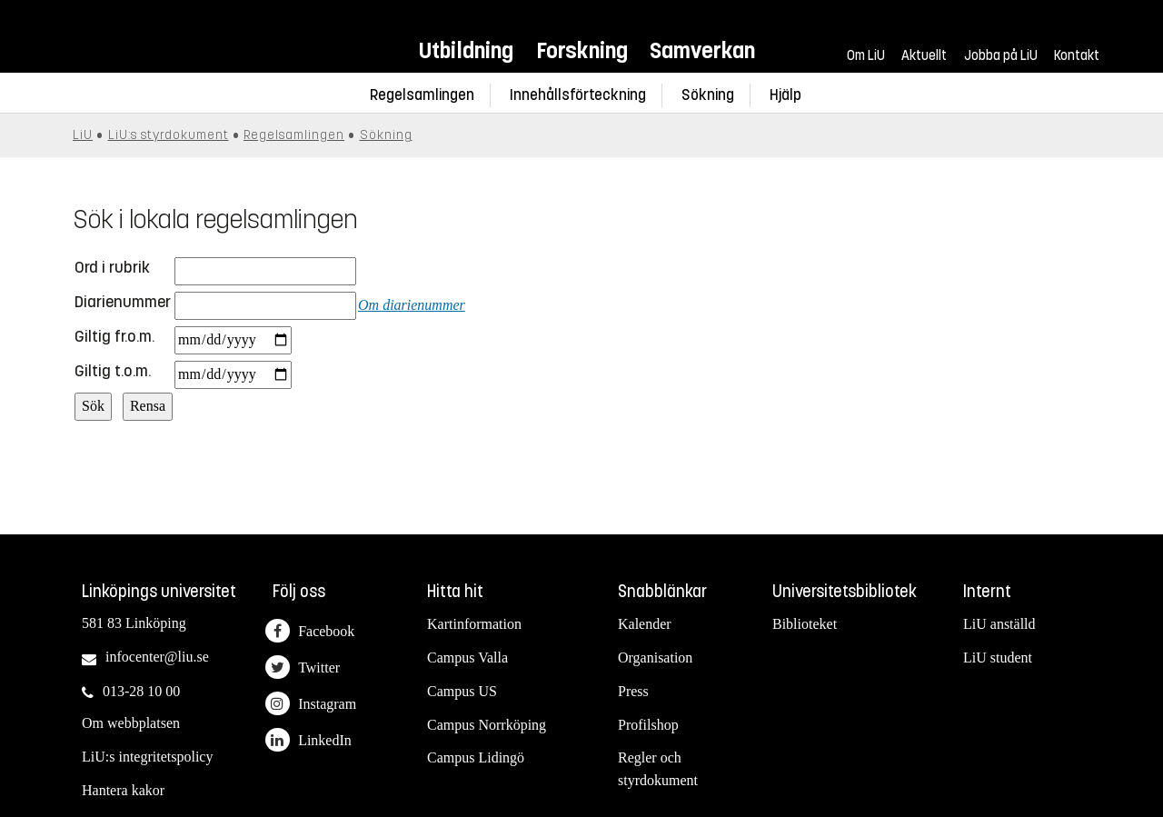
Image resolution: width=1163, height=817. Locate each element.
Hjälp (785, 95)
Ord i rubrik (112, 267)
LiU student (997, 657)
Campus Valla (467, 657)
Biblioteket (804, 624)
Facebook (309, 631)
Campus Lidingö (475, 757)
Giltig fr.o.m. (114, 336)
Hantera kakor (123, 790)
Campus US (462, 691)
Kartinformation (474, 624)
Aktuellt (924, 55)
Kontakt (1076, 55)
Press (633, 691)
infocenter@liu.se (157, 656)
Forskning (582, 50)
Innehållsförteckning (578, 95)
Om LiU (866, 55)
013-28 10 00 (141, 691)
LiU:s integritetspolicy (147, 756)
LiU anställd (999, 624)
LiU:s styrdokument (168, 135)
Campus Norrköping (486, 724)
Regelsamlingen (422, 95)
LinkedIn (308, 740)
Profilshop (648, 724)
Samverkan (702, 50)
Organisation (655, 657)
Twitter (302, 667)
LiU (83, 135)
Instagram (310, 704)
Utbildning (466, 50)
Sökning (707, 95)
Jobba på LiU (1001, 55)
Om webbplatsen (131, 723)
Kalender (644, 624)
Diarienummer (123, 302)
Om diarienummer (411, 305)
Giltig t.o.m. (113, 371)
